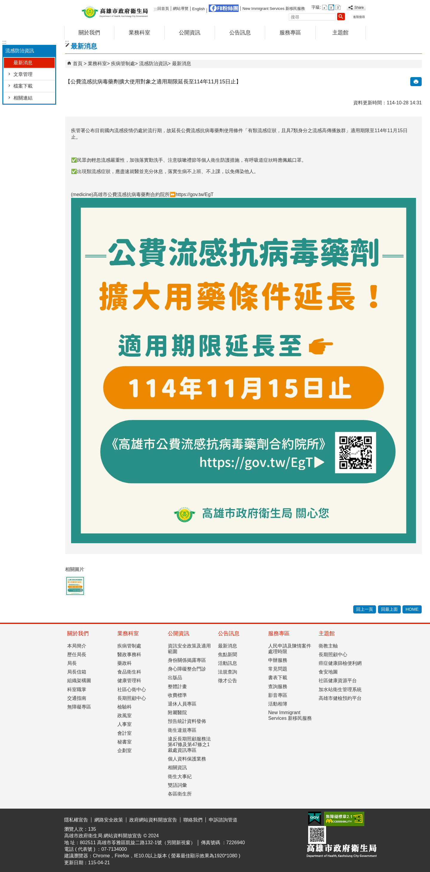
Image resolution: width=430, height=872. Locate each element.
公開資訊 (189, 33)
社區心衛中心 (131, 689)
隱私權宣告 (76, 819)
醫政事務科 (129, 654)
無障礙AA (344, 819)
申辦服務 (277, 660)
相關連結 (23, 97)
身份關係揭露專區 (187, 660)
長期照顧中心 (131, 698)
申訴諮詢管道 (223, 819)
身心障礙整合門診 (187, 668)
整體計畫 (177, 686)
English (198, 9)
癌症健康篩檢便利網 (340, 663)
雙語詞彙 (177, 785)
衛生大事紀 (180, 776)
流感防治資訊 (153, 63)
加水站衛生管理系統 (340, 689)
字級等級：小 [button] (324, 7)
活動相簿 (277, 703)
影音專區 (277, 695)
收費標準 (177, 695)
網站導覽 (180, 8)
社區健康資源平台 (338, 680)
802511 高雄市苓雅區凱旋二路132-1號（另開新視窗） (137, 842)
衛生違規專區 (182, 730)
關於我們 (89, 33)
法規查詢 (227, 671)
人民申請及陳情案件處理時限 (289, 648)
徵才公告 (227, 680)
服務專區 (290, 33)
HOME (412, 609)
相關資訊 (177, 767)
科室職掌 (76, 689)
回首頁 (163, 8)
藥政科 (124, 663)
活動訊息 (227, 663)
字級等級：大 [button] (337, 7)
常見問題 (277, 668)
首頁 (77, 63)
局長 (72, 663)
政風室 (124, 715)
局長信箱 (76, 671)
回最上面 (389, 609)
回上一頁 (364, 609)
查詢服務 (277, 686)
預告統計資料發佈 (187, 721)
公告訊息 (240, 33)
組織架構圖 (79, 680)
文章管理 (23, 74)
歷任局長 (76, 654)
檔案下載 (23, 85)
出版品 (175, 677)
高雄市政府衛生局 (114, 11)
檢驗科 (124, 706)
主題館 (340, 33)
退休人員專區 (182, 703)
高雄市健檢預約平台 (340, 698)
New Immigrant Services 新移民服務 (273, 8)
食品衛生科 (129, 671)
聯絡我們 (192, 819)
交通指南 (76, 698)
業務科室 (139, 33)
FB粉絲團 (224, 8)
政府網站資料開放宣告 (153, 819)
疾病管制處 (123, 63)
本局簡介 (76, 645)
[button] (341, 16)
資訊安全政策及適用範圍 (189, 648)
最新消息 (23, 62)
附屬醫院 (177, 712)
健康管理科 (129, 680)
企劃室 (124, 750)
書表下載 (277, 677)
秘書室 (124, 741)
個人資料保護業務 (187, 758)
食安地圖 (328, 671)
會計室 (124, 733)
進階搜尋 (359, 17)
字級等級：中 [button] (331, 7)
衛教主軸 (328, 645)
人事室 (124, 724)
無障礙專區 (79, 706)
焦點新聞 (227, 654)
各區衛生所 (180, 793)
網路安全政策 (108, 819)
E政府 (314, 818)
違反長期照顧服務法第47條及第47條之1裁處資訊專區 (189, 744)
